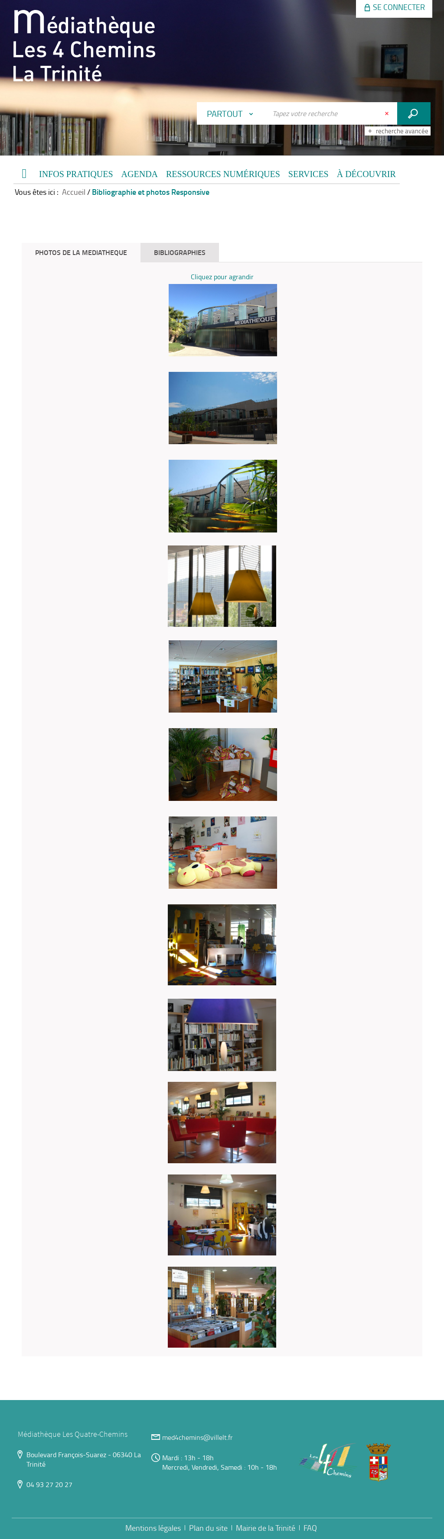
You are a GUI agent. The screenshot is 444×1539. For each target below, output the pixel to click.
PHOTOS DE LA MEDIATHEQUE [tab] (81, 252)
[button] (76, 174)
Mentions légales (153, 1528)
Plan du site (208, 1528)
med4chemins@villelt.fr (197, 1437)
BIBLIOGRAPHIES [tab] (180, 252)
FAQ (310, 1528)
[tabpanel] (222, 809)
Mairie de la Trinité (265, 1528)
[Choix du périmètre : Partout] (232, 113)
